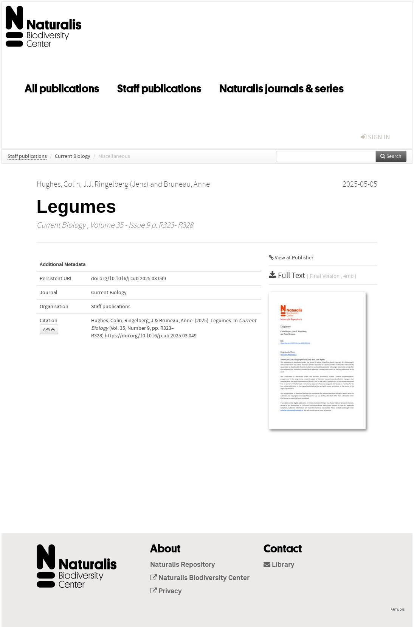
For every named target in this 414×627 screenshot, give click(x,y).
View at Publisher (291, 258)
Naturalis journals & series (281, 87)
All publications (62, 87)
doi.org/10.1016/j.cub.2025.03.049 (128, 279)
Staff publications (159, 87)
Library (279, 564)
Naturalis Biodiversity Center (200, 578)
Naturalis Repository (182, 564)
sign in (375, 137)
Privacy (166, 591)
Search (391, 156)
